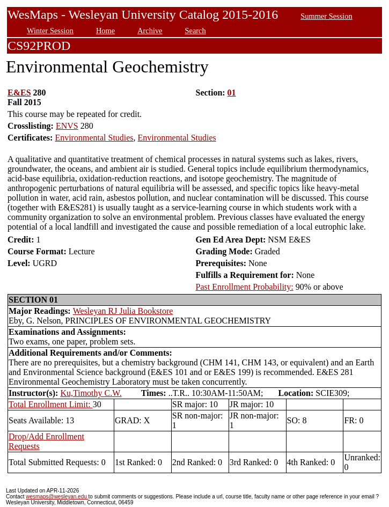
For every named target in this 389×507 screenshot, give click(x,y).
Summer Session (326, 16)
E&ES (19, 92)
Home (105, 30)
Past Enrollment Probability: (244, 286)
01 (231, 92)
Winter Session (50, 30)
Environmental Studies (94, 137)
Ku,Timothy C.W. (90, 393)
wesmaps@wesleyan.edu (57, 496)
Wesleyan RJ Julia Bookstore (123, 310)
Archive (149, 30)
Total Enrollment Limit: (51, 404)
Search (195, 30)
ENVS (67, 125)
